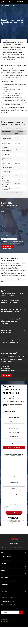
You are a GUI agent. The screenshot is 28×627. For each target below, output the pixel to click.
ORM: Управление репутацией (8, 580)
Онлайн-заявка (14, 543)
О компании (4, 591)
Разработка (3, 566)
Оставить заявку (7, 246)
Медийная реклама (5, 559)
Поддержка (3, 563)
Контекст (3, 570)
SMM (2, 573)
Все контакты (6, 375)
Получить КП (14, 512)
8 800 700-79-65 (6, 366)
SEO (2, 552)
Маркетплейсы (4, 577)
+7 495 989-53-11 (21, 1)
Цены (2, 588)
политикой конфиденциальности (16, 243)
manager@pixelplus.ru (8, 370)
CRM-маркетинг (4, 584)
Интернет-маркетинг (6, 556)
